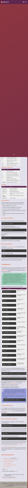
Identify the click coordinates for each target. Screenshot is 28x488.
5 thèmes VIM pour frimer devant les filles (11, 445)
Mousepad (19, 22)
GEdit (13, 22)
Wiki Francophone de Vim (8, 465)
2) (21, 117)
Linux (23, 19)
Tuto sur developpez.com (8, 462)
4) (1, 476)
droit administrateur (14, 382)
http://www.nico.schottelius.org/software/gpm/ (11, 477)
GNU (20, 19)
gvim (11, 52)
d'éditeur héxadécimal (12, 246)
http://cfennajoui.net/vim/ (14, 64)
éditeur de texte (9, 19)
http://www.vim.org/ (7, 457)
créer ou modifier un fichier (8, 110)
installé (2, 410)
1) (1, 473)
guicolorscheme (21, 443)
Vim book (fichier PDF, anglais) (9, 460)
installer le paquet (11, 49)
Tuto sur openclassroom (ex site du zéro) (10, 464)
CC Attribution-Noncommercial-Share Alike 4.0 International (20, 486)
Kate (15, 22)
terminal (16, 19)
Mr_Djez (16, 470)
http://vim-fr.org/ (5, 98)
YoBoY (6, 468)
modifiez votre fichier (9, 410)
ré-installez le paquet (11, 393)
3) (13, 124)
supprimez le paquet (20, 392)
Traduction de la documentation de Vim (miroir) (12, 459)
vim (16, 49)
